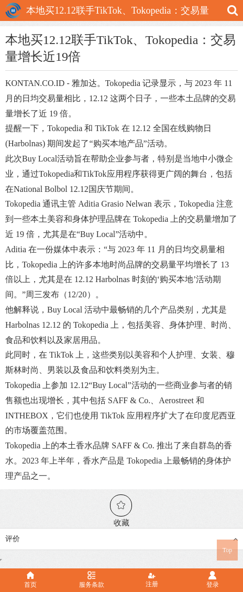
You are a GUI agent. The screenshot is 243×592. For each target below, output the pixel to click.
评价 (121, 539)
